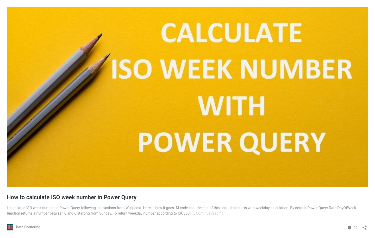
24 (352, 227)
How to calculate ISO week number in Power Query (71, 197)
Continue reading (209, 213)
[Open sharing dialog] (364, 226)
